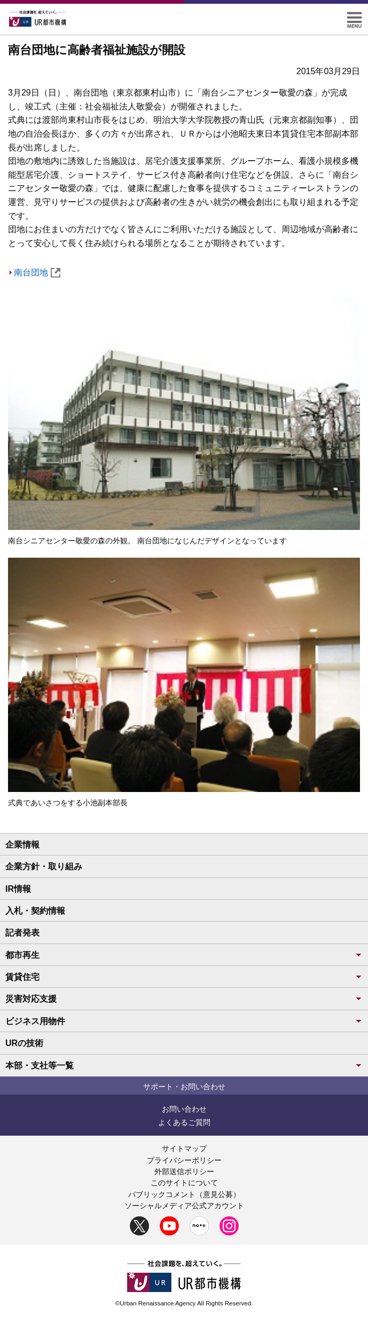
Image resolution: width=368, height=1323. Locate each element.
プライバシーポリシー (184, 1160)
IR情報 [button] (18, 888)
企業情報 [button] (22, 844)
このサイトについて (184, 1182)
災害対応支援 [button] (184, 998)
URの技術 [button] (24, 1043)
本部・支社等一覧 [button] (184, 1065)
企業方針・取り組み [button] (43, 866)
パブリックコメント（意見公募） (184, 1194)
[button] (354, 16)
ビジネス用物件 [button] (184, 1021)
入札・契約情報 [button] (35, 910)
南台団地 (37, 272)
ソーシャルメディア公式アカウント (184, 1205)
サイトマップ (184, 1148)
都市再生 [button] (184, 955)
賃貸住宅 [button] (184, 976)
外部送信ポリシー (184, 1171)
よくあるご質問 (184, 1122)
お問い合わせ (184, 1109)
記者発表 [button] (22, 932)
